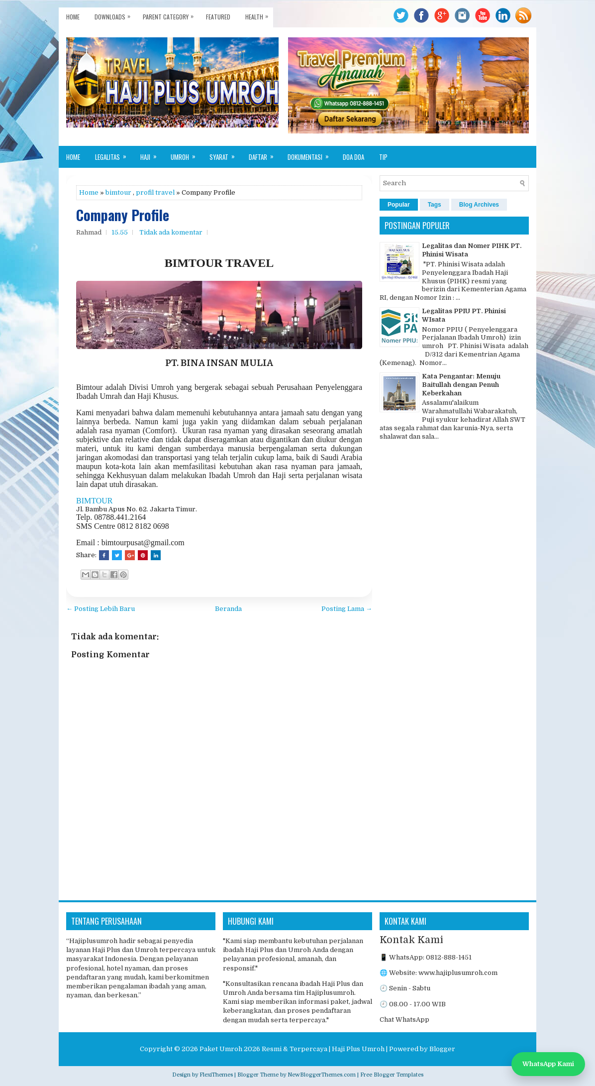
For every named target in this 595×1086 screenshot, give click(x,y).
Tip (383, 157)
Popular (399, 204)
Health (259, 14)
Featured (218, 16)
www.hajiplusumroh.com (457, 972)
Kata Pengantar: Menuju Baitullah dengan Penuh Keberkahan (461, 384)
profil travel (155, 192)
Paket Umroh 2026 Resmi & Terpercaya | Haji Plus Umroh (292, 1049)
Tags (434, 204)
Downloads (115, 14)
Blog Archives (479, 204)
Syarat (225, 154)
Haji (151, 154)
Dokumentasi (311, 154)
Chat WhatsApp (404, 1019)
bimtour (118, 192)
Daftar (264, 154)
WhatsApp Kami (548, 1064)
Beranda (228, 608)
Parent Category (170, 14)
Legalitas (114, 154)
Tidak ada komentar (170, 232)
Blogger (442, 1049)
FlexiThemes (216, 1075)
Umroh (186, 154)
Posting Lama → (346, 608)
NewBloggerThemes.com (322, 1075)
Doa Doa (353, 157)
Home (73, 16)
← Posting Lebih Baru (100, 608)
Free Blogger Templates (391, 1075)
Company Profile (122, 215)
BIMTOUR (94, 500)
